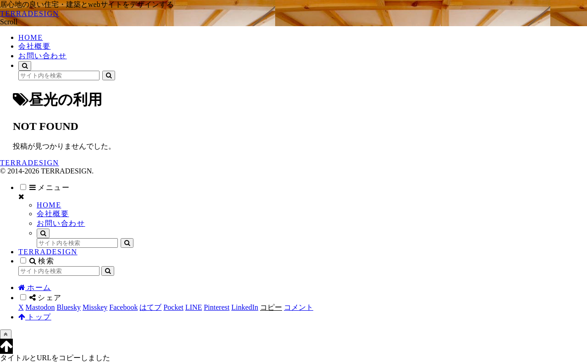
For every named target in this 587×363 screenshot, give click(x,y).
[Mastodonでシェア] (40, 307)
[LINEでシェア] (193, 307)
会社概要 (53, 214)
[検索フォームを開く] (24, 66)
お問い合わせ (61, 223)
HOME (49, 205)
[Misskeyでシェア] (95, 307)
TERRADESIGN (48, 252)
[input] (59, 75)
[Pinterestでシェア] (216, 307)
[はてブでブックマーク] (150, 307)
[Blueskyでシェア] (69, 307)
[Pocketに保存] (173, 307)
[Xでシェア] (21, 307)
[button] (108, 75)
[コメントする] (298, 307)
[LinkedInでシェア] (244, 307)
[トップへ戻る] (5, 334)
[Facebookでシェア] (123, 307)
